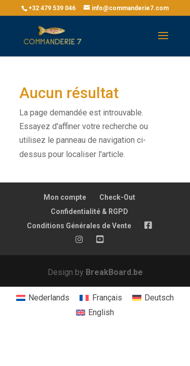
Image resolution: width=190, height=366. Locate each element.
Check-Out (117, 197)
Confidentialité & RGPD (89, 211)
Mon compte (65, 197)
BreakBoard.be (114, 272)
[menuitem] (42, 298)
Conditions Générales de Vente (79, 226)
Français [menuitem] (107, 297)
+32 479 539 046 (51, 8)
